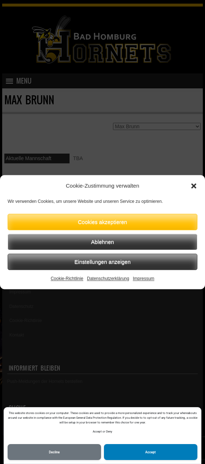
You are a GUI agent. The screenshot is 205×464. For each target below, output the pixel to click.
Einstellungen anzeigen (102, 262)
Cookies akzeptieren (102, 222)
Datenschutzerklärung (108, 278)
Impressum (143, 278)
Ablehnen (102, 242)
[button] (193, 185)
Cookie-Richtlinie (67, 278)
